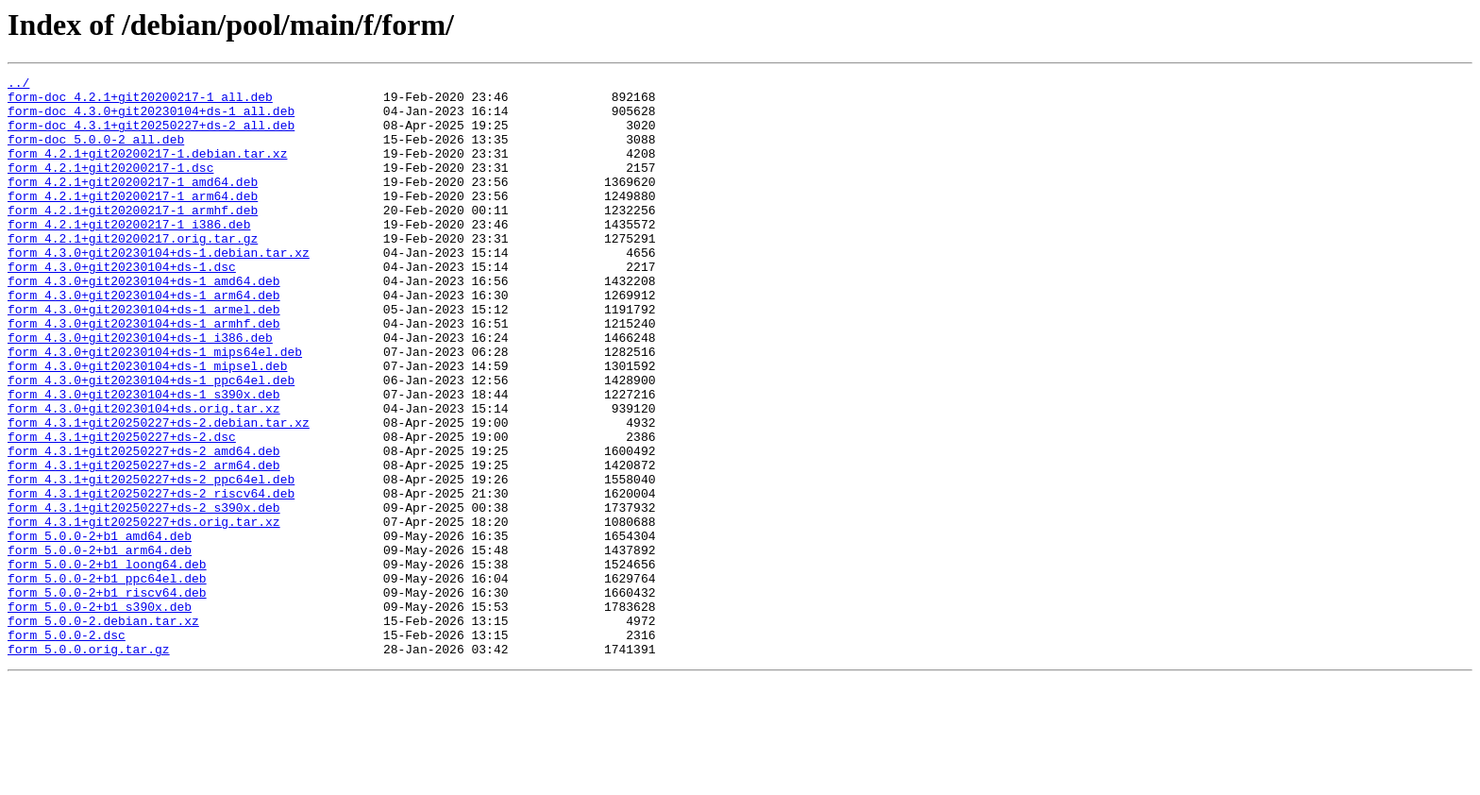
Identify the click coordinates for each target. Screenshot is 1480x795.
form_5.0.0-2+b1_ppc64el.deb (107, 679)
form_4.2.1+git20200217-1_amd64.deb (133, 203)
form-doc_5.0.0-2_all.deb (96, 152)
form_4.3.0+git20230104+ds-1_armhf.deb (144, 373)
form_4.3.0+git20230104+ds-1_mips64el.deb (155, 407)
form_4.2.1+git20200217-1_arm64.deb (133, 220)
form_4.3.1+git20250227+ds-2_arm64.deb (144, 543)
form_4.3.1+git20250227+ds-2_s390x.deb (144, 594)
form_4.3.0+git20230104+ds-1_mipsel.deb (147, 424)
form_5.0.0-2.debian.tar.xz (103, 730)
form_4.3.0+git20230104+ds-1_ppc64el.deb (151, 441)
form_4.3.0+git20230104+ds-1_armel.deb (144, 356)
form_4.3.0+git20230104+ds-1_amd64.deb (144, 322)
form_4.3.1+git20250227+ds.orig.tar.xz (144, 611)
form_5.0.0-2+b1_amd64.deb (100, 628)
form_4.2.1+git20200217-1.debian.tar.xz (147, 169)
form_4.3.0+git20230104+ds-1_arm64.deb (144, 339)
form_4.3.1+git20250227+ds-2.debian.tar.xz (159, 492)
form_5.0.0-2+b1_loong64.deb (107, 662)
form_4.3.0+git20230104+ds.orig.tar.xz (144, 475)
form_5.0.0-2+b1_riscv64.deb (107, 696)
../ (18, 84)
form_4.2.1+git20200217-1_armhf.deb (133, 237)
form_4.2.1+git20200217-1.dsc (110, 186)
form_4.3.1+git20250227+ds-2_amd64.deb (144, 526)
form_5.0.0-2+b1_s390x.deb (100, 713)
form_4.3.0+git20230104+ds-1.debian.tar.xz (159, 288)
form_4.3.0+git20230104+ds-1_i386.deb (140, 390)
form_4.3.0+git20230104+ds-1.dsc (122, 305)
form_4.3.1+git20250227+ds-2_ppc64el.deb (151, 560)
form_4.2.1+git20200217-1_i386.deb (129, 254)
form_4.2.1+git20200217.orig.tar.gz (133, 271)
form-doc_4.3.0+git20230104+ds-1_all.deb (151, 118)
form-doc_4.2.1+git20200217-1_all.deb (140, 101)
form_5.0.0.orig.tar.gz (89, 764)
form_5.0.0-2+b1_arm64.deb (100, 645)
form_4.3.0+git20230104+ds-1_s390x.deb (144, 458)
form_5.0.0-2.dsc (67, 747)
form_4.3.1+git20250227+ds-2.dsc (122, 509)
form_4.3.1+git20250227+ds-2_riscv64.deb (151, 577)
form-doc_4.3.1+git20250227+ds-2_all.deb (151, 135)
